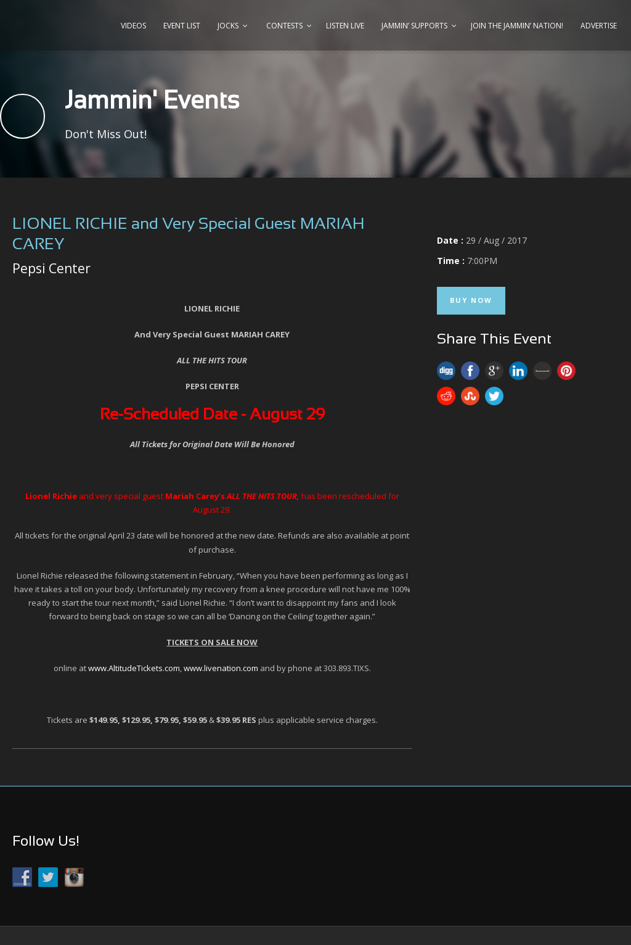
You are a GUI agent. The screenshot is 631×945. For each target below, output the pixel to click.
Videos (133, 25)
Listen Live (345, 25)
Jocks (228, 25)
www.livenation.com (221, 668)
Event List (181, 25)
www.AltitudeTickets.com (134, 668)
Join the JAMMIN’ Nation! (517, 25)
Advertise (598, 25)
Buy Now (471, 300)
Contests (284, 25)
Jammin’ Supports (414, 25)
